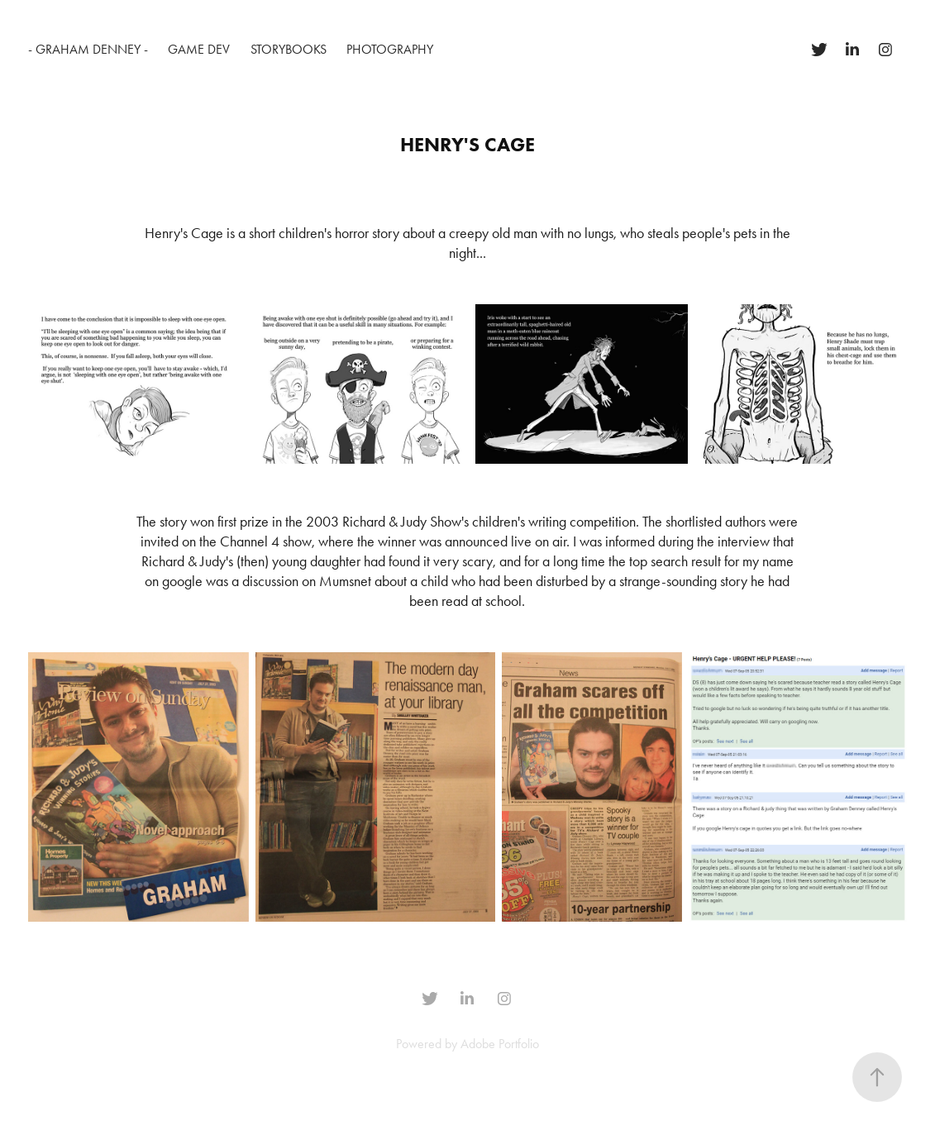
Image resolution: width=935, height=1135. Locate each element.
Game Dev (199, 49)
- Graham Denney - (88, 49)
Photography (389, 49)
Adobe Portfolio (499, 1044)
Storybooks (288, 49)
